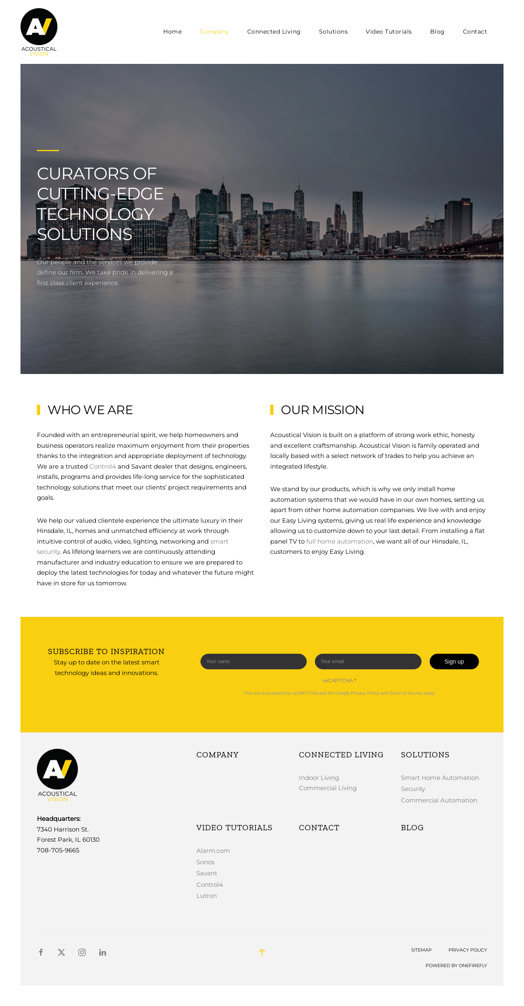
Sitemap (421, 950)
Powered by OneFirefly (456, 965)
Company (214, 31)
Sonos (205, 862)
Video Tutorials (234, 827)
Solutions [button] (333, 31)
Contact (475, 31)
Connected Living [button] (274, 31)
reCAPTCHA (340, 680)
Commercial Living (328, 788)
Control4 (102, 466)
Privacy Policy (365, 693)
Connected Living (341, 754)
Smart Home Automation (440, 778)
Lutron (206, 896)
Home (172, 31)
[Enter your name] (253, 661)
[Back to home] (40, 32)
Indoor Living (319, 778)
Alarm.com (213, 850)
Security (413, 789)
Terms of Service (406, 693)
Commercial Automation (439, 800)
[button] (262, 952)
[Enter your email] (368, 661)
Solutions (425, 754)
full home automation (339, 541)
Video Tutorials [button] (389, 31)
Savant (206, 873)
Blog (437, 31)
